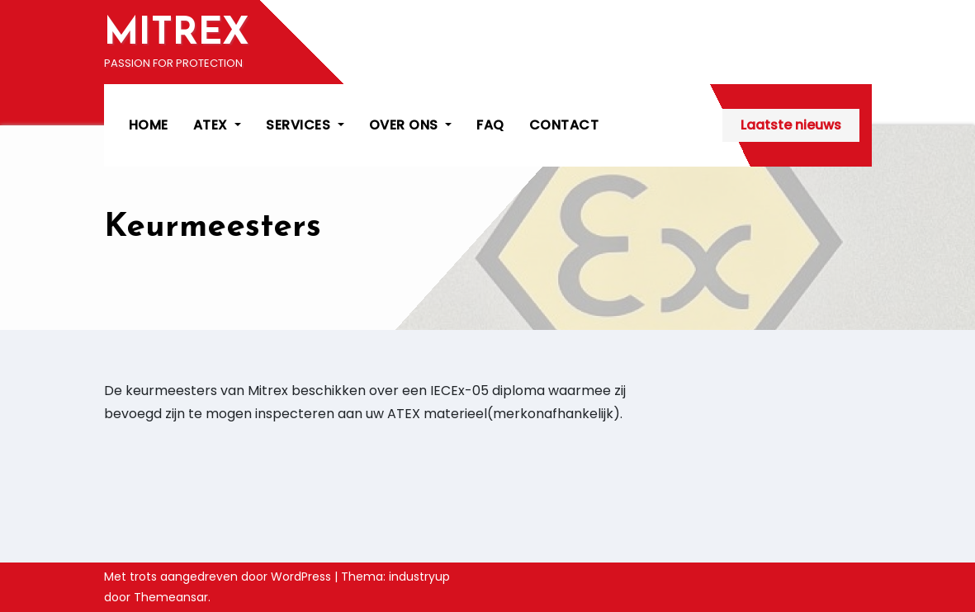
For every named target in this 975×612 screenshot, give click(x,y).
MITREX (176, 34)
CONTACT (564, 124)
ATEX (217, 124)
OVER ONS (410, 124)
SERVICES (305, 124)
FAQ (490, 124)
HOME (148, 124)
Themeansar (171, 597)
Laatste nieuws (791, 124)
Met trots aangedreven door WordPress (219, 576)
